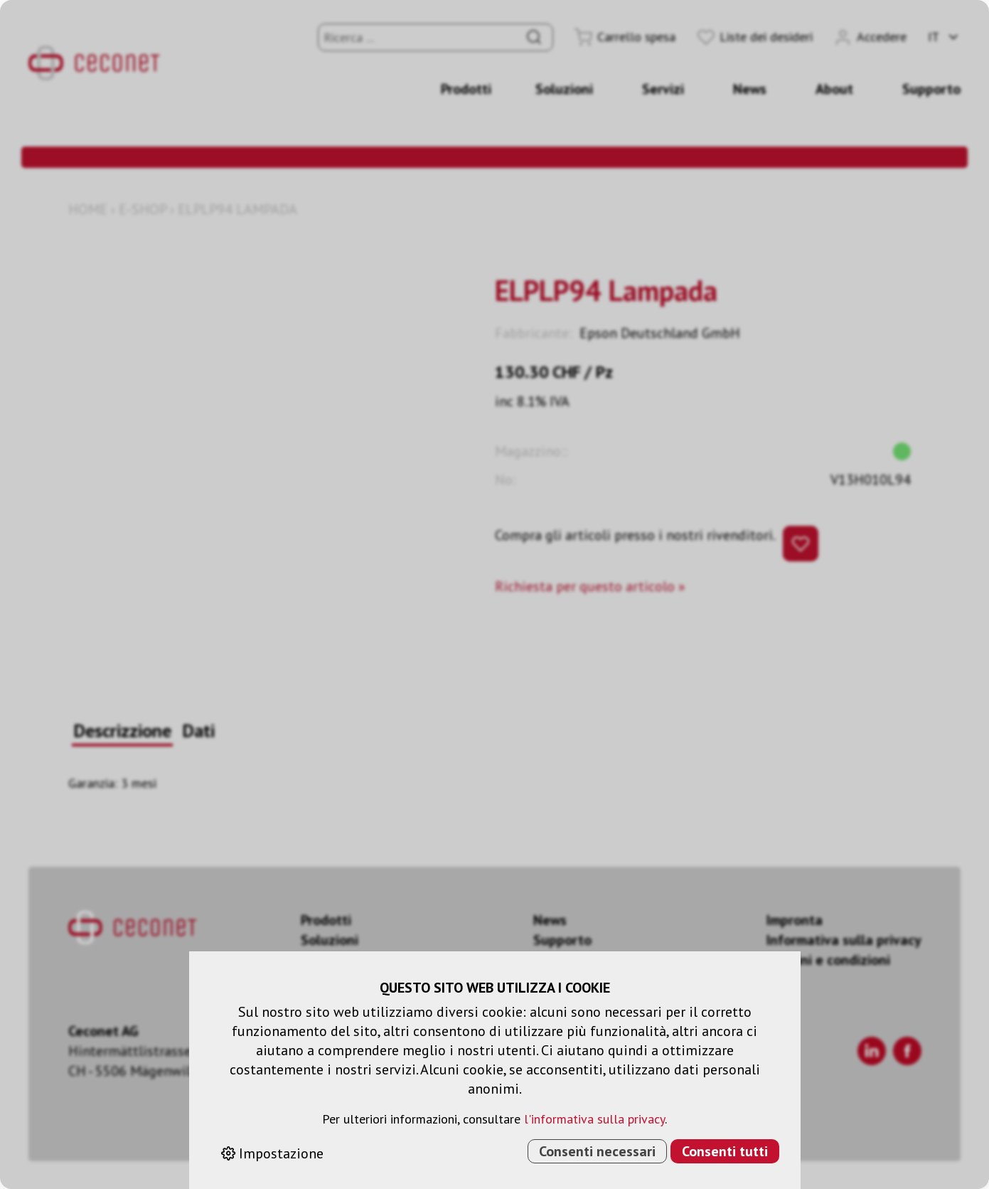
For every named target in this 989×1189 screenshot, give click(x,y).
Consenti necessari (597, 1151)
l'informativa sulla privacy (594, 1119)
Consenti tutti (725, 1151)
